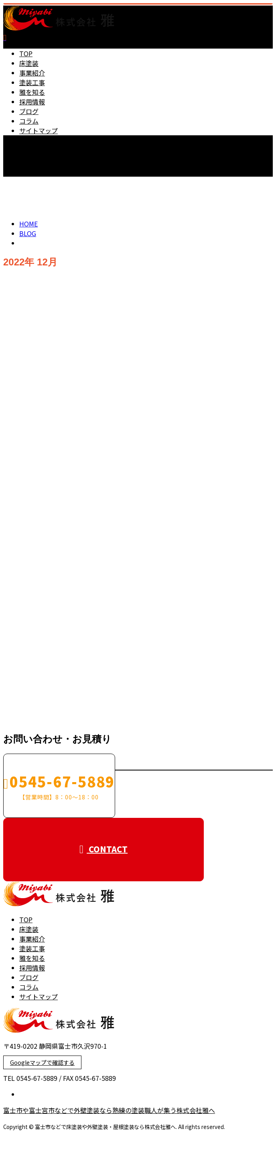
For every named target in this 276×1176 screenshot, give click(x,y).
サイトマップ (38, 130)
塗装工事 (32, 82)
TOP (25, 53)
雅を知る (32, 92)
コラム (29, 121)
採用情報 (32, 101)
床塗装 (29, 63)
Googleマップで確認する (42, 1062)
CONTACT (31, 182)
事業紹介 (32, 72)
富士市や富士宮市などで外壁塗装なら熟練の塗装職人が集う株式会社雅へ (109, 1110)
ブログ (29, 111)
